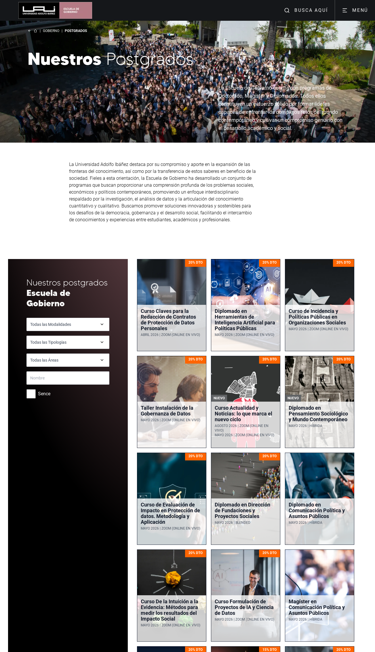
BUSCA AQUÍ (306, 10)
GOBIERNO (51, 31)
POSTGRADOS (76, 31)
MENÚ (355, 10)
